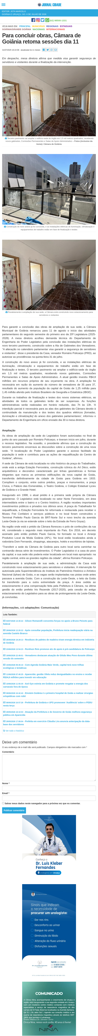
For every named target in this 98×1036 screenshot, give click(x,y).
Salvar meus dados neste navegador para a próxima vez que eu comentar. (42, 803)
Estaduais (66, 26)
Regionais (52, 26)
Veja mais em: (10, 26)
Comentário (8, 752)
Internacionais (55, 29)
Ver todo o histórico (13, 731)
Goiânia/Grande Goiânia (16, 29)
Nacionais (39, 29)
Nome (6, 783)
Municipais (38, 26)
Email (5, 793)
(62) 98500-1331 (58, 20)
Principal (25, 26)
